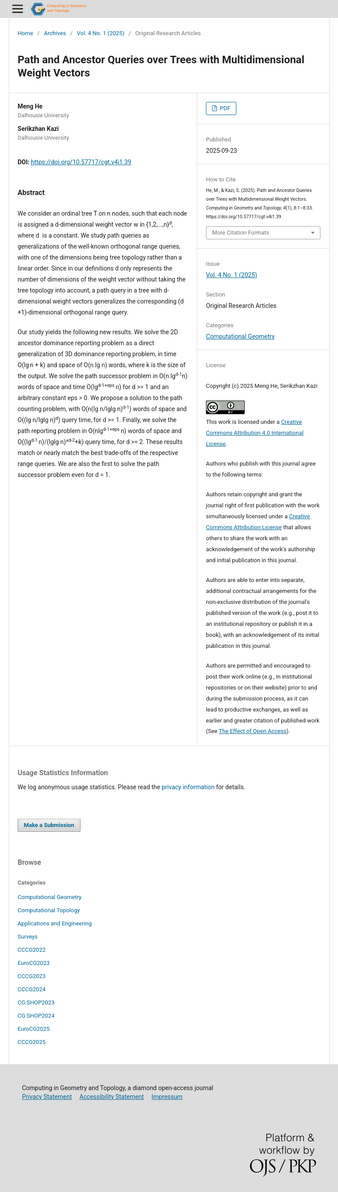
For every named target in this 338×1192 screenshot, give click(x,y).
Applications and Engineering (55, 923)
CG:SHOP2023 (36, 1002)
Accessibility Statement (112, 1096)
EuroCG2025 (34, 1029)
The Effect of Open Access (253, 731)
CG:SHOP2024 (36, 1015)
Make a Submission (49, 825)
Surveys (27, 936)
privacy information (188, 787)
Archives (55, 33)
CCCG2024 (32, 989)
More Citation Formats (240, 232)
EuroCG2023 (34, 963)
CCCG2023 (32, 976)
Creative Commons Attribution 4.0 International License (255, 433)
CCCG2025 (32, 1042)
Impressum (166, 1096)
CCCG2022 (32, 949)
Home (25, 33)
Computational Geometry (240, 336)
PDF (224, 108)
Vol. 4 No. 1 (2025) (101, 33)
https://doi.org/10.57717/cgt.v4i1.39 (81, 162)
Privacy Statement (47, 1096)
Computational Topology (49, 910)
